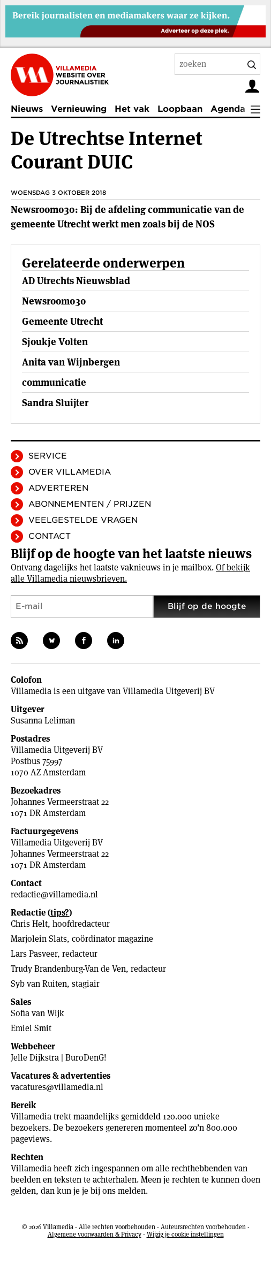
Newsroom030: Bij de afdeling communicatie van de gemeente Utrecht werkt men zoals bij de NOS (127, 216)
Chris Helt (29, 923)
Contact (49, 536)
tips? (59, 912)
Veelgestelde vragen (83, 520)
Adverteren (58, 488)
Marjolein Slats (39, 938)
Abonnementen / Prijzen (89, 504)
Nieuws (27, 109)
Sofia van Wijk (37, 1013)
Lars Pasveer (34, 953)
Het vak (132, 109)
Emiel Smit (31, 1028)
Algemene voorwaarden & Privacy (94, 1234)
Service (47, 456)
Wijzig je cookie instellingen (185, 1234)
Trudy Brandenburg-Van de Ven (68, 968)
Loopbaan (179, 109)
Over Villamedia (69, 472)
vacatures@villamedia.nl (57, 1087)
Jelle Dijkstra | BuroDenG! (59, 1057)
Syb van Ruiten (39, 983)
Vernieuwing (79, 109)
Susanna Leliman (43, 720)
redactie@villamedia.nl (54, 894)
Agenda (227, 109)
